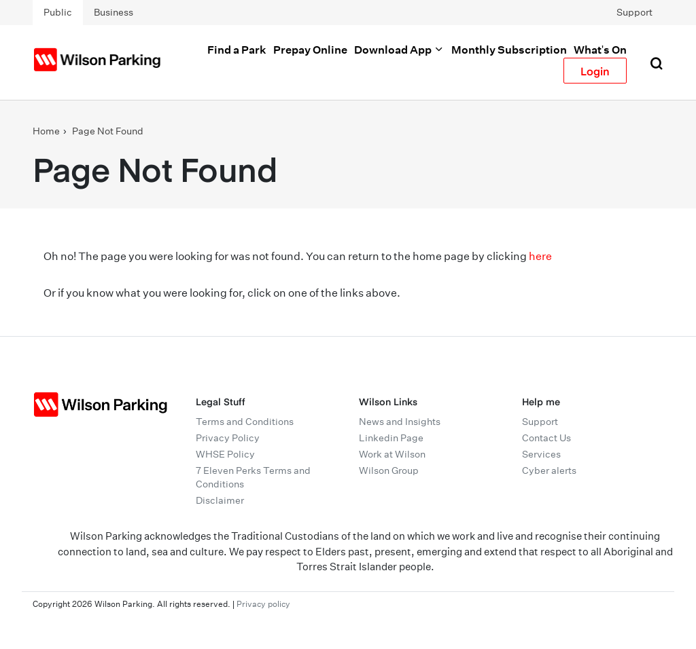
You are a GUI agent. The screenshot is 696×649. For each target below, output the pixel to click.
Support (634, 12)
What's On (600, 49)
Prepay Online (310, 49)
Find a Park (236, 49)
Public (58, 12)
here (540, 256)
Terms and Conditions (245, 421)
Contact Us (546, 437)
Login (595, 70)
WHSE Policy (225, 454)
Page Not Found (107, 131)
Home (46, 131)
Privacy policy (263, 604)
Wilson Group (389, 470)
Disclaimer (220, 500)
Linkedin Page (391, 437)
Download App (399, 49)
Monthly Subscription (509, 49)
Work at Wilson (392, 454)
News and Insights (399, 421)
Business (113, 12)
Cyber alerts (549, 470)
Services (541, 454)
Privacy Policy (228, 437)
